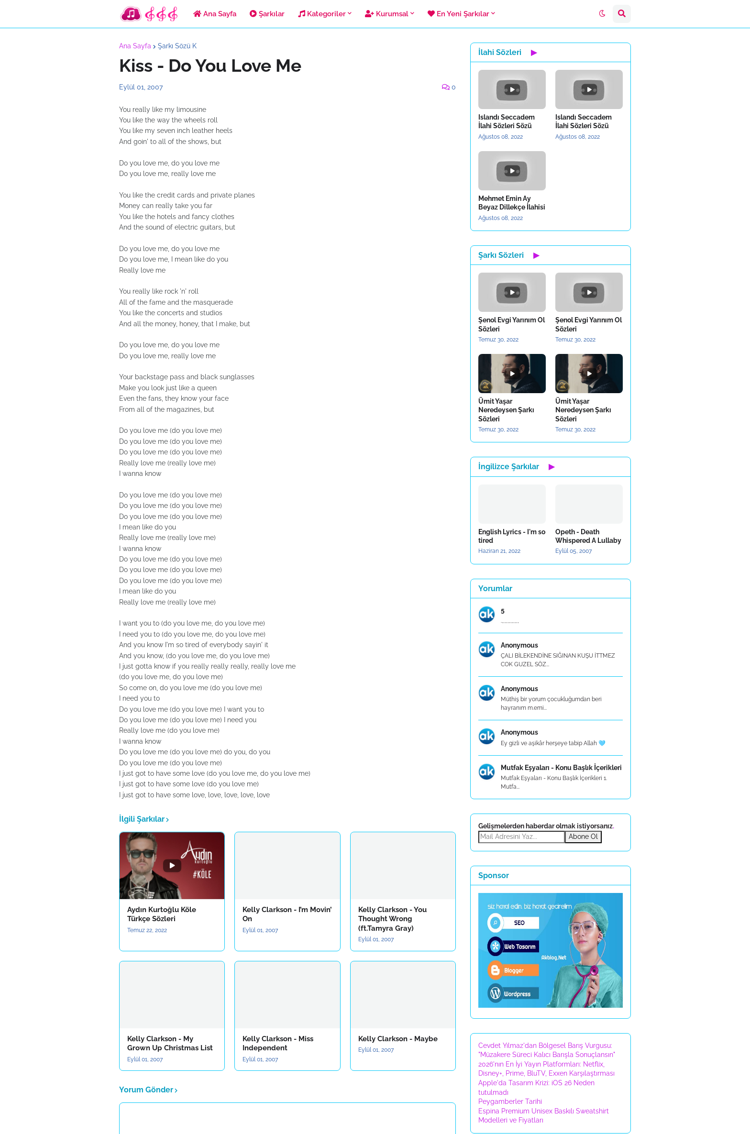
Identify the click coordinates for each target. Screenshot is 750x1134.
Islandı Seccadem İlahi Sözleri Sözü (506, 121)
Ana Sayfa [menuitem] (214, 14)
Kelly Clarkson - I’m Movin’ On (287, 914)
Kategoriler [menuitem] (322, 14)
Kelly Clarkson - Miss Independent (278, 1044)
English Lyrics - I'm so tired (511, 536)
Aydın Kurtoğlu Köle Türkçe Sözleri (161, 914)
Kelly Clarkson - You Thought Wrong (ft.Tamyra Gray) (392, 919)
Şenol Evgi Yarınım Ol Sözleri (511, 324)
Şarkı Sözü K (177, 46)
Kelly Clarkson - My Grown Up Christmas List (170, 1044)
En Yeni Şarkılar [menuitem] (458, 14)
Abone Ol (583, 836)
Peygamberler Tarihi (510, 1101)
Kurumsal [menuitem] (386, 14)
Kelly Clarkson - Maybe (398, 1039)
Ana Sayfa (135, 46)
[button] (602, 14)
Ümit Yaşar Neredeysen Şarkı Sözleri (506, 409)
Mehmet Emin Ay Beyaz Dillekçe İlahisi (511, 203)
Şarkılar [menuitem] (267, 14)
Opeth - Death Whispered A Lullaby (588, 536)
